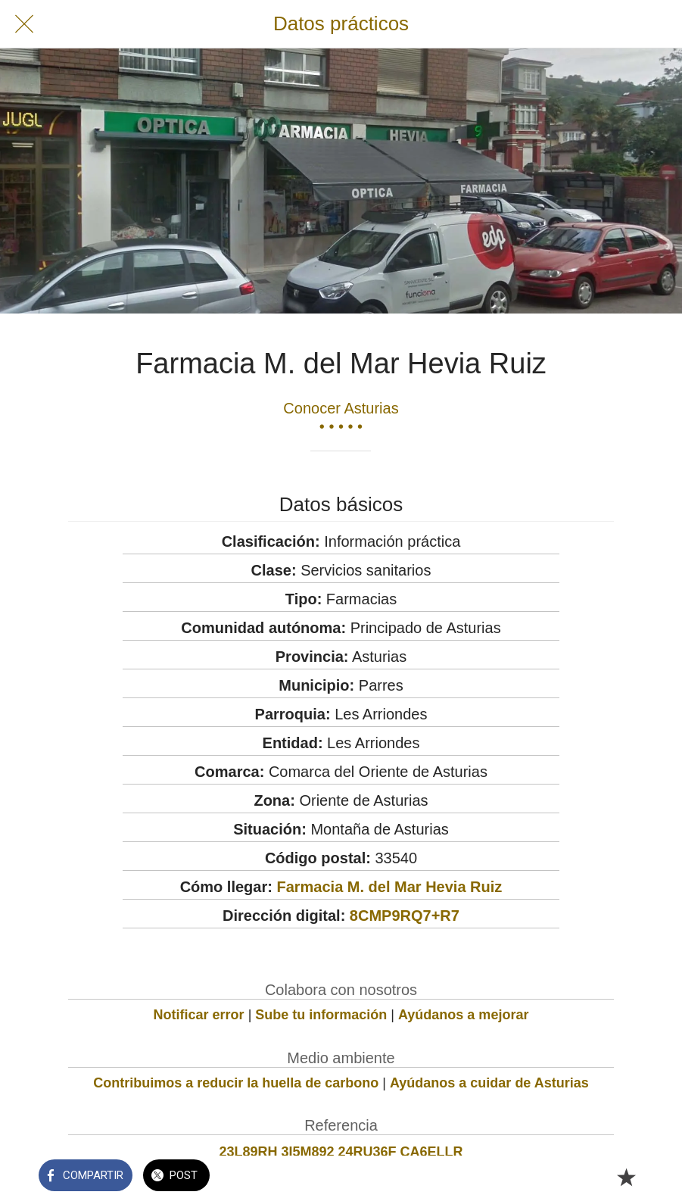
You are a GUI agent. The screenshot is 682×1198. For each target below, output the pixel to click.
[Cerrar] (24, 24)
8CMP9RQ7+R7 (404, 915)
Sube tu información (321, 1014)
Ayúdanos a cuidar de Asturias (489, 1082)
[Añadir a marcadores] (626, 1177)
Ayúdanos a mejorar (463, 1014)
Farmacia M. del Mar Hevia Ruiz (389, 886)
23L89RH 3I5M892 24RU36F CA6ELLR (340, 1151)
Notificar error (199, 1014)
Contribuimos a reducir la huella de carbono (235, 1082)
